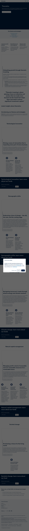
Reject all (19, 270)
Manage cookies (14, 270)
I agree (23, 270)
